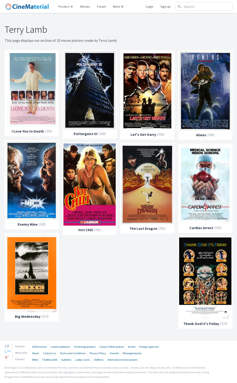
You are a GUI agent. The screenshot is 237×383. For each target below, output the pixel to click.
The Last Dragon (143, 228)
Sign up (165, 6)
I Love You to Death (28, 131)
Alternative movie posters (123, 359)
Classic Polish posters (111, 346)
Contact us (49, 353)
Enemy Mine (28, 224)
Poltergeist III (86, 133)
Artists (131, 346)
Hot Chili (85, 229)
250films (99, 359)
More (118, 6)
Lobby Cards (82, 359)
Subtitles (66, 359)
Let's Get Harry (143, 134)
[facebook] (7, 346)
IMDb (35, 359)
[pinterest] (7, 357)
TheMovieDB (49, 359)
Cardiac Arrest (201, 227)
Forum (101, 6)
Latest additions (60, 346)
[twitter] (7, 351)
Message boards (132, 353)
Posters (65, 6)
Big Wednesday (27, 316)
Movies (85, 6)
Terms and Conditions (73, 353)
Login (149, 6)
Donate (114, 353)
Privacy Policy (98, 353)
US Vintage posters (84, 346)
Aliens (201, 135)
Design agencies (149, 346)
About (35, 353)
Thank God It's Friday (201, 323)
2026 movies (39, 346)
